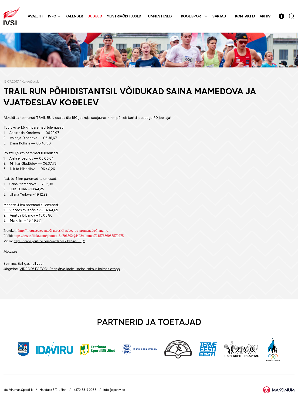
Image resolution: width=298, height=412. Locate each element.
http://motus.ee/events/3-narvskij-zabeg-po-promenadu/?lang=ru (63, 230)
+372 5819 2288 (84, 390)
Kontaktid (245, 16)
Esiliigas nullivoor (31, 263)
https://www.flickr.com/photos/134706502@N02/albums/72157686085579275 (69, 236)
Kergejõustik (30, 81)
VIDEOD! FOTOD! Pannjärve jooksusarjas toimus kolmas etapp (70, 269)
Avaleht (35, 16)
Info (52, 16)
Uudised (95, 16)
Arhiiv (265, 16)
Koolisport (192, 16)
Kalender (74, 16)
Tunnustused (159, 16)
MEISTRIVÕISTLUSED (124, 16)
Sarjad (219, 16)
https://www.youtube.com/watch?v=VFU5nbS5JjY (49, 241)
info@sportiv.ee (114, 390)
